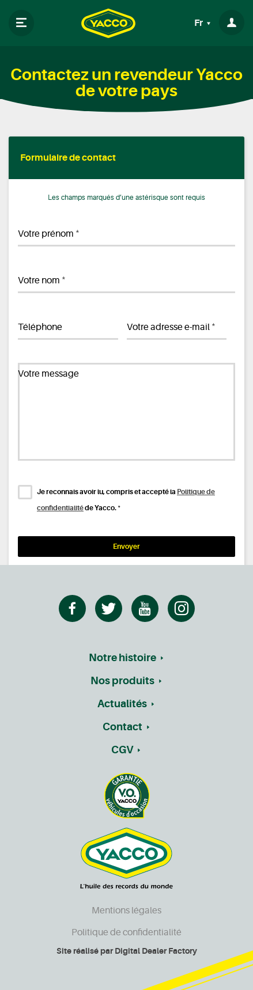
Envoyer (126, 547)
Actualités (122, 704)
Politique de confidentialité (126, 932)
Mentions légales (126, 910)
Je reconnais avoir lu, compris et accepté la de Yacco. (126, 500)
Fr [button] (199, 23)
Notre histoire (122, 657)
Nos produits (122, 680)
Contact (122, 727)
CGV (122, 750)
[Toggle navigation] (21, 23)
